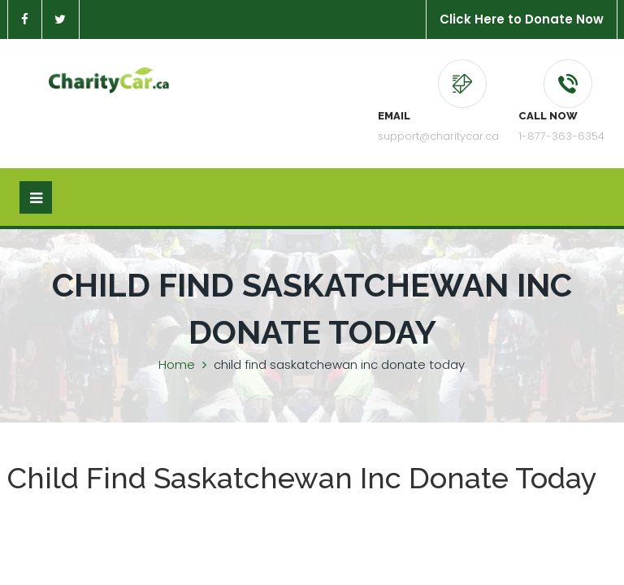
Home (176, 364)
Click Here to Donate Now (522, 19)
